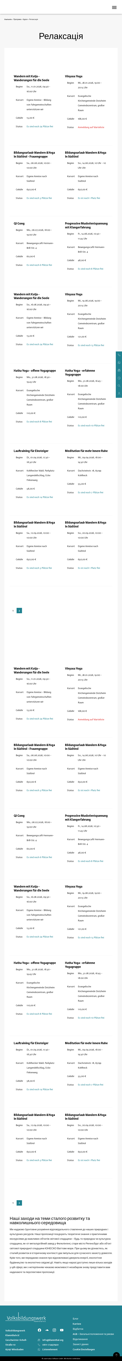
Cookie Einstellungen (84, 1349)
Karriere (77, 1323)
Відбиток (78, 1328)
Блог (75, 1318)
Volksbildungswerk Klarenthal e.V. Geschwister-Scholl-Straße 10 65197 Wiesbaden (16, 1340)
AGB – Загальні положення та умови (93, 1334)
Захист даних (81, 1344)
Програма (17, 19)
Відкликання (80, 1339)
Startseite (8, 19)
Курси (25, 19)
